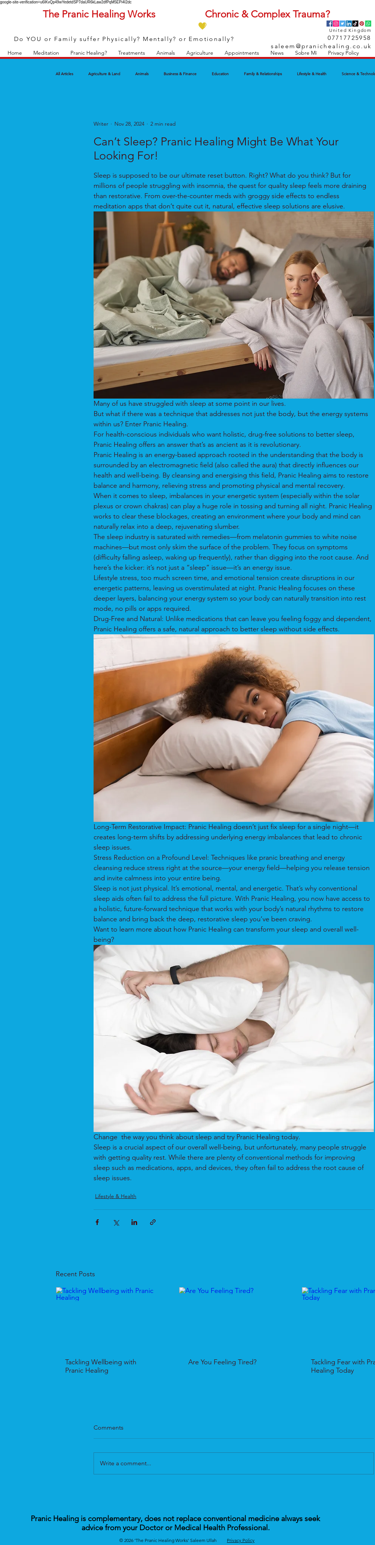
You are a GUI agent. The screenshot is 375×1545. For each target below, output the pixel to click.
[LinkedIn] (349, 23)
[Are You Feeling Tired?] (234, 1318)
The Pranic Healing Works (99, 14)
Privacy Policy (241, 1540)
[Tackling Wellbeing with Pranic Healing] (111, 1318)
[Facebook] (330, 23)
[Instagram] (336, 23)
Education (220, 74)
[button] (46, 53)
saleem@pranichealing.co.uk (321, 46)
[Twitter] (342, 23)
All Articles (64, 74)
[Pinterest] (362, 23)
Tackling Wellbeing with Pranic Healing (100, 1366)
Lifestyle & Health (312, 74)
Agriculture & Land (104, 74)
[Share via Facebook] (97, 1222)
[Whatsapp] (368, 23)
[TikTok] (355, 23)
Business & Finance (180, 74)
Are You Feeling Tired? (222, 1362)
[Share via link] (152, 1222)
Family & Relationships (263, 74)
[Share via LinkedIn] (134, 1222)
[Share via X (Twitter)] (115, 1222)
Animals (141, 74)
